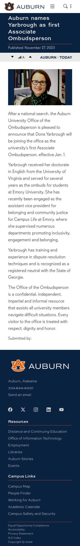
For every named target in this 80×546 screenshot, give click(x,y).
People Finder (19, 493)
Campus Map (19, 486)
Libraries (15, 451)
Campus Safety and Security (31, 513)
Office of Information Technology (35, 438)
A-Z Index (14, 538)
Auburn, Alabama (22, 380)
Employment (18, 444)
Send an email (19, 394)
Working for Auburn (24, 499)
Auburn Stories (20, 458)
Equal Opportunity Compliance (28, 525)
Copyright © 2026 (20, 542)
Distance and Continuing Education (37, 431)
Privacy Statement (20, 533)
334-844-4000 (20, 387)
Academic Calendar (24, 506)
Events (13, 465)
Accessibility (16, 529)
